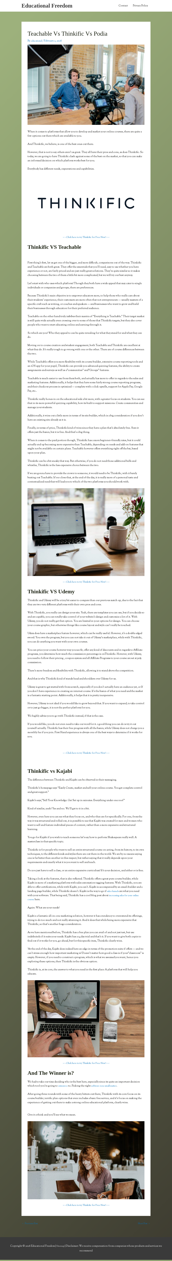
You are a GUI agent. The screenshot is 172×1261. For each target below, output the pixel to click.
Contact (123, 6)
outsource (63, 1086)
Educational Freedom (49, 6)
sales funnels (114, 892)
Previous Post (30, 1224)
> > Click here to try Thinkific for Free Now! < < (86, 238)
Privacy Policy (140, 6)
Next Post (143, 1224)
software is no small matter (107, 1086)
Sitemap (61, 1247)
